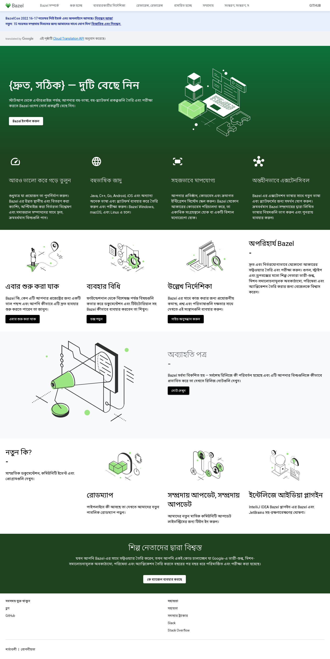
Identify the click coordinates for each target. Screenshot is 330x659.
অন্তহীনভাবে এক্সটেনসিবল (280, 180)
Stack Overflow (179, 630)
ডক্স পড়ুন (96, 319)
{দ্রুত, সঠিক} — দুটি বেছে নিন (74, 85)
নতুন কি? (18, 456)
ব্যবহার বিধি (103, 286)
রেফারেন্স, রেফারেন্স (149, 5)
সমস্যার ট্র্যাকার (178, 615)
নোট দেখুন (178, 390)
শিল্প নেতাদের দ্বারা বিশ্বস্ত (165, 547)
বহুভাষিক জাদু (106, 180)
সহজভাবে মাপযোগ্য (193, 180)
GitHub (315, 5)
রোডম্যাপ (100, 495)
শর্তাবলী (11, 649)
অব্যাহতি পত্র (187, 359)
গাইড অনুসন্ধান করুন (185, 319)
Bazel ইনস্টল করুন (26, 121)
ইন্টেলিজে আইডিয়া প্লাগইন (286, 495)
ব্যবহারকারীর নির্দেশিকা (109, 5)
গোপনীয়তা (28, 649)
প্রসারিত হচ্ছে (183, 5)
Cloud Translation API (68, 38)
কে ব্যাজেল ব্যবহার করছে (164, 579)
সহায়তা (173, 608)
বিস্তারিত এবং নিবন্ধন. (106, 24)
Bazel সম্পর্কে (49, 5)
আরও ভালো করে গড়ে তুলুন (40, 180)
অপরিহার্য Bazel (271, 248)
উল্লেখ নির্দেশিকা (190, 286)
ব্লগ (7, 608)
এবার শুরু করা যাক (32, 286)
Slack (172, 623)
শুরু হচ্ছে (76, 5)
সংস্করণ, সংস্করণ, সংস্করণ (241, 5)
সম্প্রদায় (208, 5)
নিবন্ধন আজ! (104, 18)
